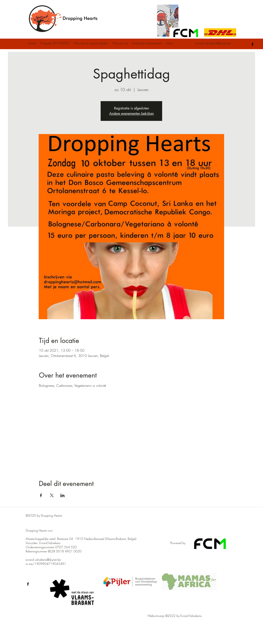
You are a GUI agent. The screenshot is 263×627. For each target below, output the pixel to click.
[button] (55, 43)
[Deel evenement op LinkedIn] (62, 495)
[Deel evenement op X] (52, 495)
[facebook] (252, 44)
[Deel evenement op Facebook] (41, 495)
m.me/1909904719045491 (46, 564)
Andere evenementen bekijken (131, 113)
